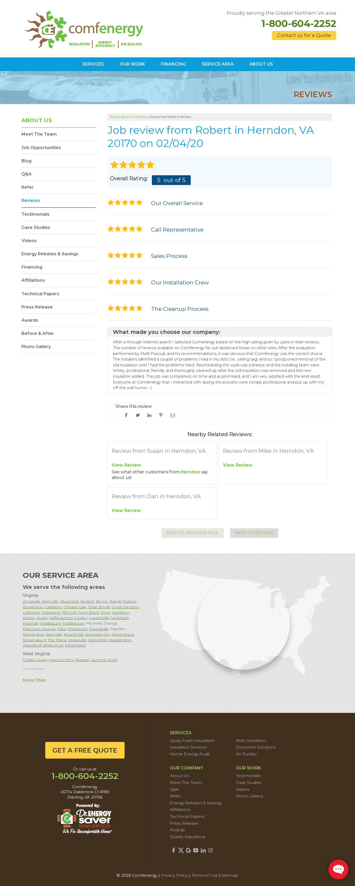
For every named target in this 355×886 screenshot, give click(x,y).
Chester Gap (75, 606)
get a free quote (84, 750)
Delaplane (51, 612)
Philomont (78, 628)
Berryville (50, 601)
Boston (87, 601)
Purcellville (98, 628)
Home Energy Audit (190, 753)
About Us (36, 120)
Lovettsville (99, 617)
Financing (31, 267)
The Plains (57, 640)
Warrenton (98, 640)
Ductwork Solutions (255, 747)
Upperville (77, 640)
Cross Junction (125, 606)
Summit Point (104, 659)
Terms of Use (205, 875)
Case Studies (35, 227)
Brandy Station (122, 601)
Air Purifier (246, 753)
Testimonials (35, 214)
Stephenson (123, 634)
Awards (29, 320)
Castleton (53, 606)
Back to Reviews (254, 532)
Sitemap (229, 875)
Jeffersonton (61, 617)
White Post (53, 645)
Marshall (30, 623)
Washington (120, 640)
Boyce (102, 601)
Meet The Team (39, 134)
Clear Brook (99, 606)
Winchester (75, 645)
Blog (26, 160)
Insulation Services (188, 747)
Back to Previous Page (193, 532)
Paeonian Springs (39, 628)
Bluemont (69, 601)
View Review (126, 465)
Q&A (26, 174)
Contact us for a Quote (304, 35)
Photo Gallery (36, 346)
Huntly (42, 617)
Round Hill (73, 634)
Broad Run (33, 606)
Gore (105, 612)
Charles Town (35, 659)
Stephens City (97, 634)
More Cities (34, 680)
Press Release (37, 307)
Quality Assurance (187, 836)
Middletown (73, 623)
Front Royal (88, 612)
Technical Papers (40, 293)
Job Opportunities (41, 147)
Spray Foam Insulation (192, 740)
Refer (27, 187)
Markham (120, 617)
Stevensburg (34, 640)
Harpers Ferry (61, 659)
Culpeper (31, 612)
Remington (33, 634)
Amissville (31, 601)
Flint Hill (69, 612)
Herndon (190, 471)
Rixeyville (54, 634)
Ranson (82, 659)
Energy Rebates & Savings (50, 253)
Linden (81, 617)
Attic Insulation (251, 740)
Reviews (30, 200)
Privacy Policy (174, 875)
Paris (61, 628)
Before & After (37, 333)
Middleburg (50, 623)
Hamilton (120, 612)
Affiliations (33, 280)
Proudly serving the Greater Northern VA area (281, 13)
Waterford (32, 645)
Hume (29, 617)
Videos (29, 240)
